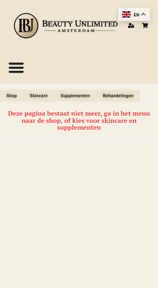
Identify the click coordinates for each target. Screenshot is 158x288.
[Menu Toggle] (16, 67)
